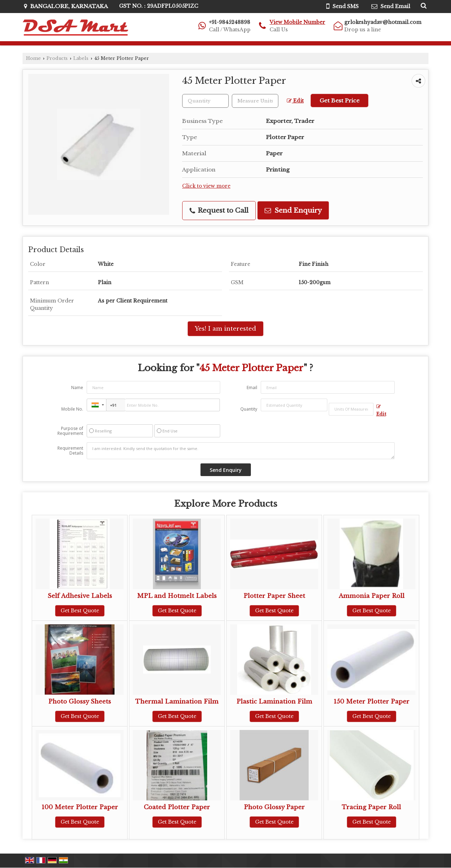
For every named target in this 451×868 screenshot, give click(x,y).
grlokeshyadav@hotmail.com (382, 22)
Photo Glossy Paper (274, 807)
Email (252, 388)
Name (77, 388)
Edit (295, 101)
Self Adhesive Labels (80, 596)
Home (33, 58)
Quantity (248, 409)
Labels (80, 58)
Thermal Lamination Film (176, 701)
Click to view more (206, 186)
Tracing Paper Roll (371, 807)
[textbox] (255, 101)
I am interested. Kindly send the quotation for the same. (241, 450)
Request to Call (219, 210)
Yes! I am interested (225, 328)
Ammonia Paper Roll (371, 596)
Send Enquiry (293, 210)
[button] (297, 22)
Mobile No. (72, 409)
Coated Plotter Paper (177, 807)
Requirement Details (70, 451)
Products (57, 58)
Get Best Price (339, 100)
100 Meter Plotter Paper (80, 807)
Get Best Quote (80, 610)
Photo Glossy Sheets (79, 701)
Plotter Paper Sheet (274, 596)
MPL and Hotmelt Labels (177, 596)
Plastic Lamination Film (274, 701)
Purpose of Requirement (70, 431)
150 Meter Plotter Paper (371, 701)
